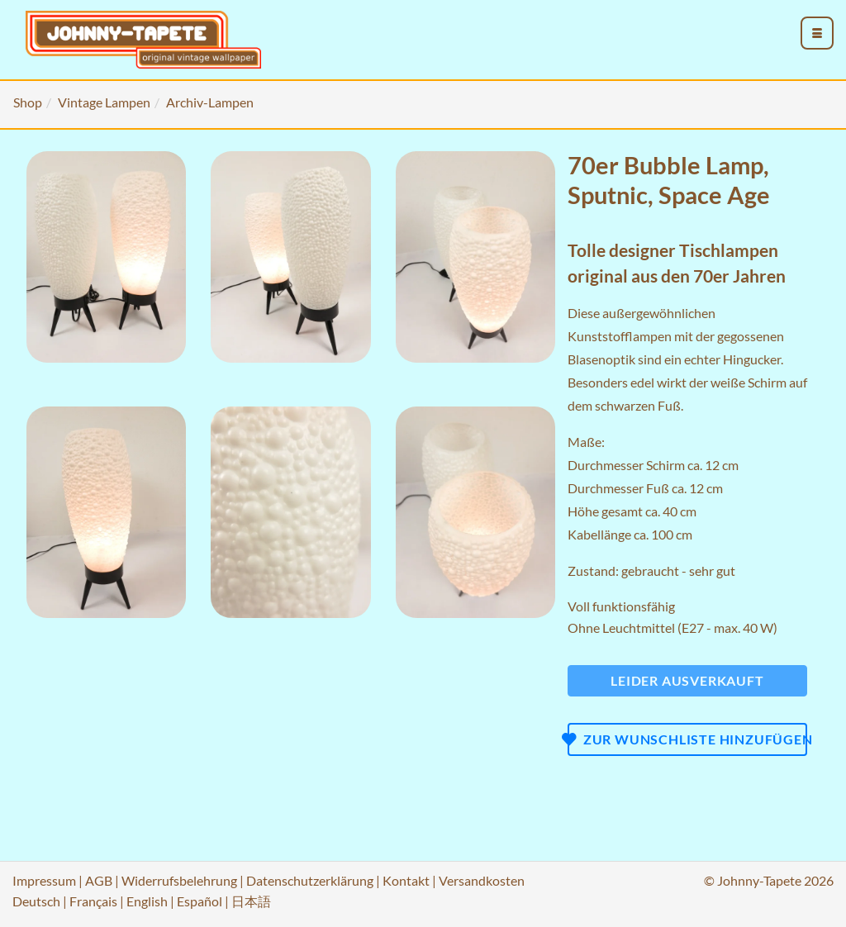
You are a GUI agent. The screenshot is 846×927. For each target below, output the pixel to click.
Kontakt (406, 880)
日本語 (251, 901)
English (147, 901)
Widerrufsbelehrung (179, 880)
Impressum (44, 880)
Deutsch (36, 901)
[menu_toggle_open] (817, 33)
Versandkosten (482, 880)
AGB (98, 880)
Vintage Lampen (104, 102)
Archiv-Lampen (210, 102)
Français (93, 901)
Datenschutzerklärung (309, 880)
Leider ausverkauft (687, 680)
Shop (27, 102)
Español (199, 901)
